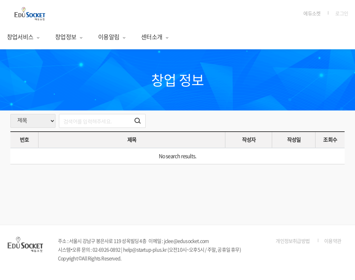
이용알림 (112, 36)
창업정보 (69, 36)
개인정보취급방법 (293, 240)
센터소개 (155, 36)
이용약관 (332, 240)
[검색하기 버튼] (137, 121)
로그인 (341, 13)
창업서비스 (23, 36)
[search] (102, 121)
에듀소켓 (311, 13)
